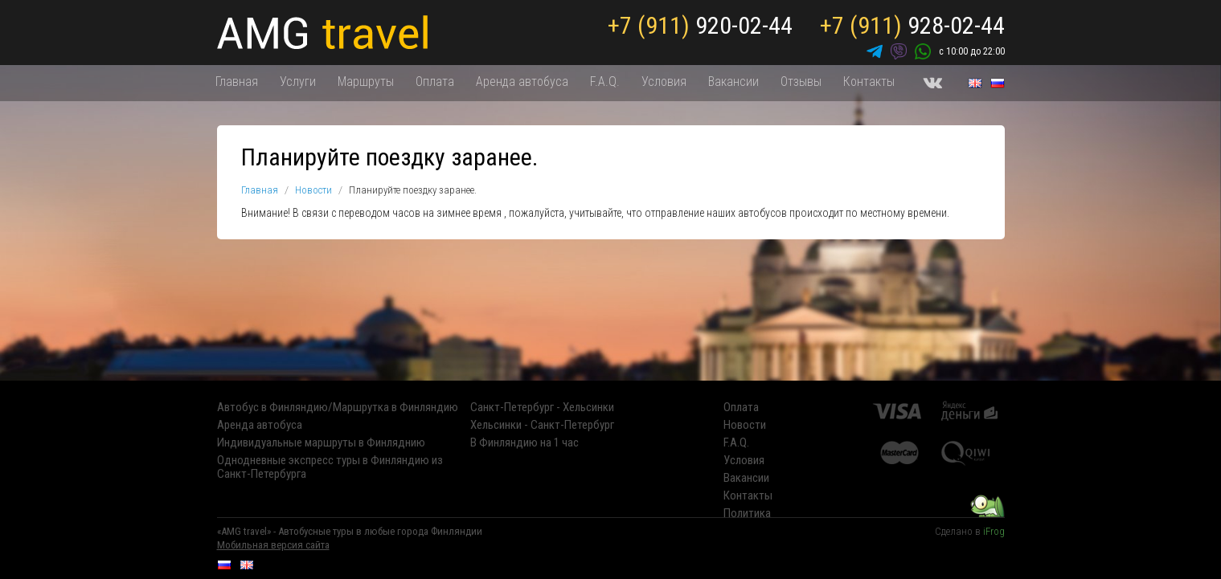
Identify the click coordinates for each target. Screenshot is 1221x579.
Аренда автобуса (522, 81)
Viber (899, 51)
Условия (663, 81)
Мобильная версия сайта (273, 545)
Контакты (869, 81)
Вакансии (733, 81)
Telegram (875, 51)
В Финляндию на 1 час (524, 443)
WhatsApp (923, 51)
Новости (313, 190)
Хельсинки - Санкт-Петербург (542, 425)
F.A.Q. (605, 81)
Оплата (435, 81)
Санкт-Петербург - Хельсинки (542, 407)
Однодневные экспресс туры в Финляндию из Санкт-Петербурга (330, 467)
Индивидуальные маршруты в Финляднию (321, 443)
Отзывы (801, 81)
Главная (236, 81)
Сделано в (970, 531)
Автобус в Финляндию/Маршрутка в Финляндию (337, 407)
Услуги (298, 81)
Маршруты (366, 81)
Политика (747, 513)
